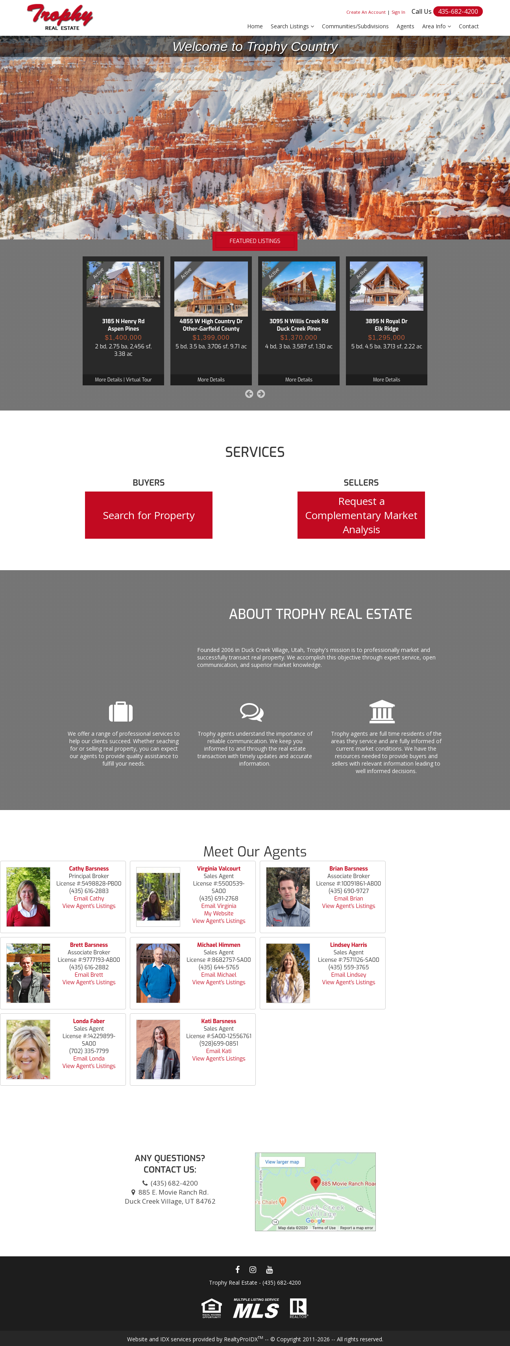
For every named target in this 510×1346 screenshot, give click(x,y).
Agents (405, 26)
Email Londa (89, 1058)
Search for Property (149, 515)
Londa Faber (89, 1021)
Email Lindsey (348, 975)
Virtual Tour (139, 380)
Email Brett (89, 975)
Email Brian (348, 898)
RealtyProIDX (243, 1339)
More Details (108, 380)
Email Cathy (89, 898)
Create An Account (366, 12)
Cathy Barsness (89, 869)
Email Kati (219, 1051)
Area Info (436, 26)
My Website (219, 913)
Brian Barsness (348, 869)
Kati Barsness (219, 1021)
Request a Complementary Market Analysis (361, 515)
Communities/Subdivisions (355, 26)
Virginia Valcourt (218, 869)
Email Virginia (218, 906)
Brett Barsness (89, 945)
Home (255, 26)
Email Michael (219, 975)
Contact (469, 26)
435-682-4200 (458, 11)
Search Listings (292, 26)
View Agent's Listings (88, 906)
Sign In (398, 12)
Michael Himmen (218, 945)
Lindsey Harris (348, 945)
